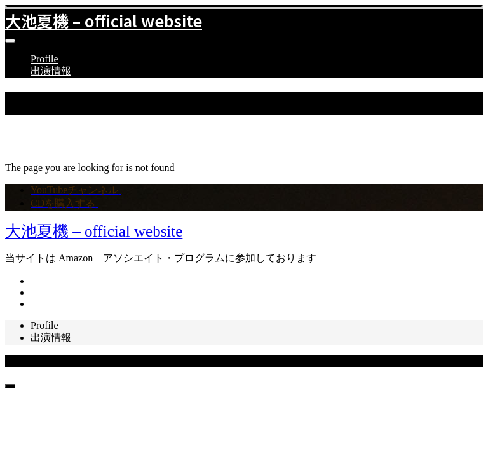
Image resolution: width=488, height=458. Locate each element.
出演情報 (50, 71)
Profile (44, 58)
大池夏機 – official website (103, 20)
